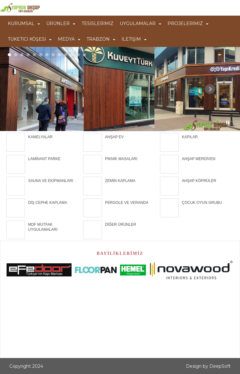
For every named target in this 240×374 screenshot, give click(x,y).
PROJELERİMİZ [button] (188, 23)
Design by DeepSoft (208, 366)
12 (78, 54)
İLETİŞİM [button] (134, 39)
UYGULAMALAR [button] (140, 23)
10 (65, 54)
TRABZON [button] (101, 39)
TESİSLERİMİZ (97, 23)
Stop (227, 122)
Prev (30, 89)
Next (210, 89)
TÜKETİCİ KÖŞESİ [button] (30, 39)
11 (71, 54)
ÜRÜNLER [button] (60, 23)
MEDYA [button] (69, 39)
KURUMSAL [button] (24, 23)
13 (84, 54)
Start (218, 122)
